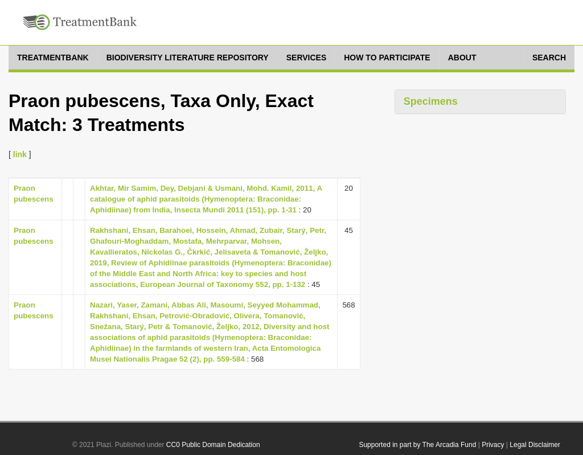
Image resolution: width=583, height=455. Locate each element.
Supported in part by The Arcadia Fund (417, 445)
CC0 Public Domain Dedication (213, 445)
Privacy (493, 445)
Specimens (431, 101)
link (20, 154)
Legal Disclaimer (535, 445)
